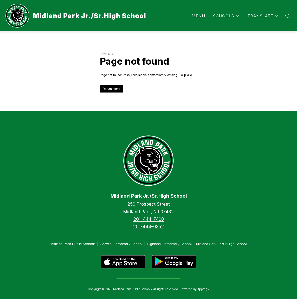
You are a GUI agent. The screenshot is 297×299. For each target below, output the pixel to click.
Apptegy (203, 289)
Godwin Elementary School (121, 244)
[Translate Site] (262, 16)
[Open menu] (195, 16)
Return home (111, 88)
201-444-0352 (148, 226)
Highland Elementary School (169, 244)
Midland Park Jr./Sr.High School (221, 244)
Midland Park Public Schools (72, 244)
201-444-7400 (148, 219)
